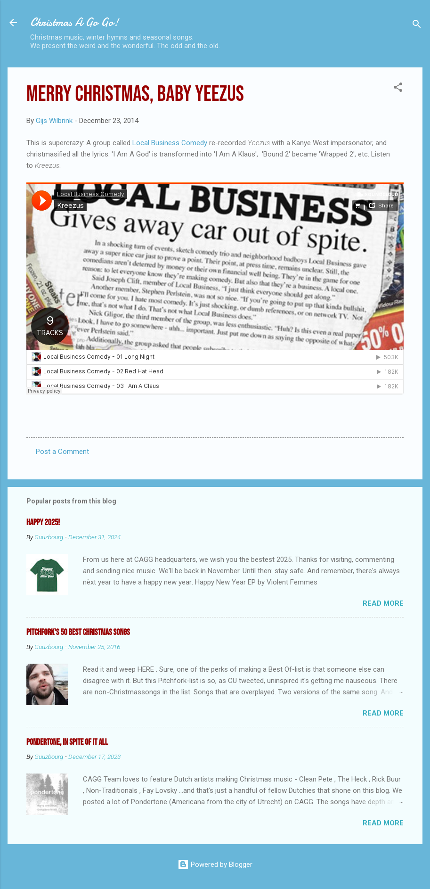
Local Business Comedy (169, 143)
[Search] (416, 25)
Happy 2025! (43, 522)
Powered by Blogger (215, 864)
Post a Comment (62, 451)
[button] (398, 89)
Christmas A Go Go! (74, 22)
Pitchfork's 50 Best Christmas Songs (78, 632)
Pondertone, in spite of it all (67, 742)
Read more (383, 603)
